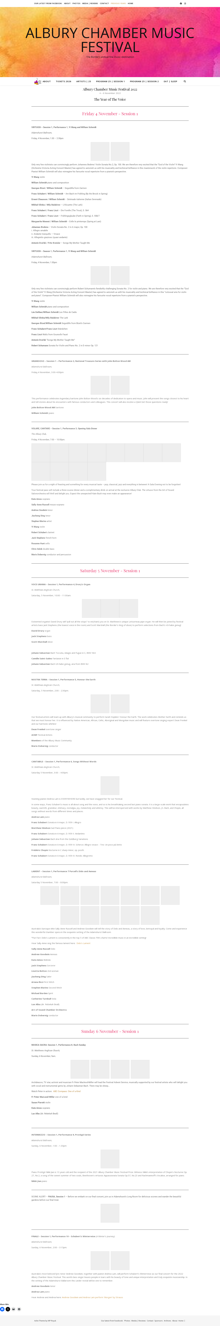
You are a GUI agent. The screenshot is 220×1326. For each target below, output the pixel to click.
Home (130, 3)
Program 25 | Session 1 (110, 81)
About (67, 3)
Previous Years (118, 3)
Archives (167, 1320)
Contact (104, 3)
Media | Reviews (90, 3)
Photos (76, 3)
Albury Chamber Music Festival (110, 40)
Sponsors (158, 1320)
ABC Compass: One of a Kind (66, 1091)
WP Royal (52, 1320)
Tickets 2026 (63, 81)
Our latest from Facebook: (48, 3)
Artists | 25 (83, 81)
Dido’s (80, 943)
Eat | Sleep (170, 81)
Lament (86, 943)
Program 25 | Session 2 (144, 81)
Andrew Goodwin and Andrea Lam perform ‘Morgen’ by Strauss (92, 1297)
